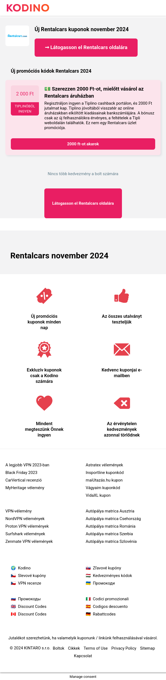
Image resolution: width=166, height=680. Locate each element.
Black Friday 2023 (21, 472)
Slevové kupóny (32, 575)
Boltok (58, 648)
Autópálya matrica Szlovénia (111, 541)
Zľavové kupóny (107, 568)
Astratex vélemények (104, 465)
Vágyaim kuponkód (103, 487)
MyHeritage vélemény (24, 487)
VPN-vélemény (18, 511)
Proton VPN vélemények (27, 526)
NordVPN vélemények (25, 518)
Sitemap (147, 648)
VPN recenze (29, 583)
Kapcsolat (83, 655)
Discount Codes (32, 606)
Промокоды (29, 598)
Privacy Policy (123, 648)
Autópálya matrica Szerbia (109, 533)
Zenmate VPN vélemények (29, 541)
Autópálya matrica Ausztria (110, 511)
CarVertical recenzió (23, 480)
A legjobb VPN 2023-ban (27, 465)
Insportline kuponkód (105, 472)
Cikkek (74, 648)
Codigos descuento (110, 606)
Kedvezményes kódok (112, 575)
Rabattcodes (104, 614)
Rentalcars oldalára (83, 203)
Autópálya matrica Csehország (113, 518)
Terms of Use (96, 648)
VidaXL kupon (98, 495)
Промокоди (104, 583)
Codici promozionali (111, 598)
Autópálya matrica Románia (110, 526)
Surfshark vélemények (25, 533)
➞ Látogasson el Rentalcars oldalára (86, 47)
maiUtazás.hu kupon (104, 480)
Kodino (24, 568)
